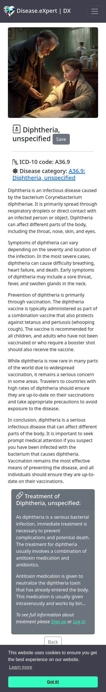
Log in (79, 621)
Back (53, 642)
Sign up (58, 621)
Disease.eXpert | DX (37, 11)
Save (61, 139)
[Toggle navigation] (95, 11)
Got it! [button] (53, 682)
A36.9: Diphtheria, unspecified (48, 174)
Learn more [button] (20, 667)
